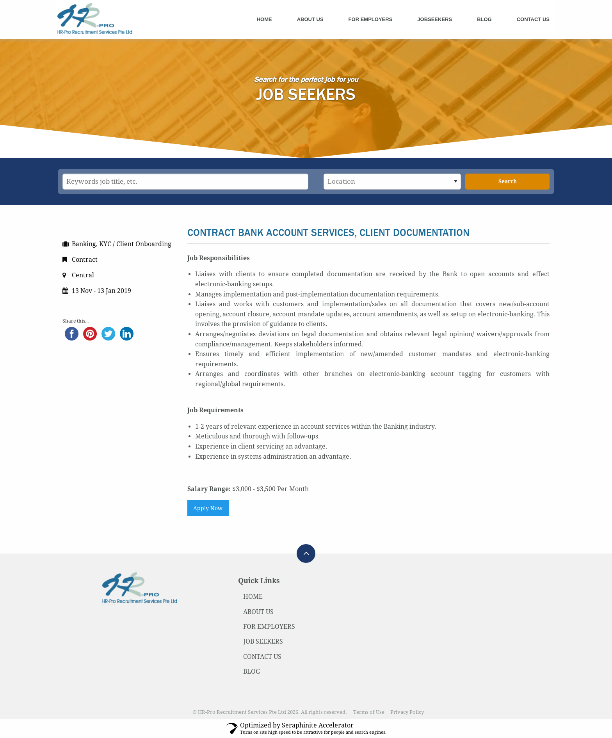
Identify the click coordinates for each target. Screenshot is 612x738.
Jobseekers (434, 19)
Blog (484, 19)
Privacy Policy (407, 712)
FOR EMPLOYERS (269, 626)
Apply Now (207, 508)
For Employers (371, 19)
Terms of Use (368, 712)
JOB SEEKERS (263, 641)
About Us (310, 19)
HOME (253, 596)
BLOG (251, 671)
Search (507, 181)
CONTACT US (262, 656)
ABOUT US (258, 612)
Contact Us (533, 19)
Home (264, 19)
